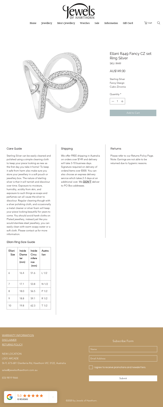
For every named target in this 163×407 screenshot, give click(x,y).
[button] (149, 22)
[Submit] (123, 378)
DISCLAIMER (9, 340)
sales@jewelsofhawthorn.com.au (19, 370)
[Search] (158, 23)
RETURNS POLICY (12, 344)
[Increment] (122, 101)
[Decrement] (112, 101)
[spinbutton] (117, 101)
